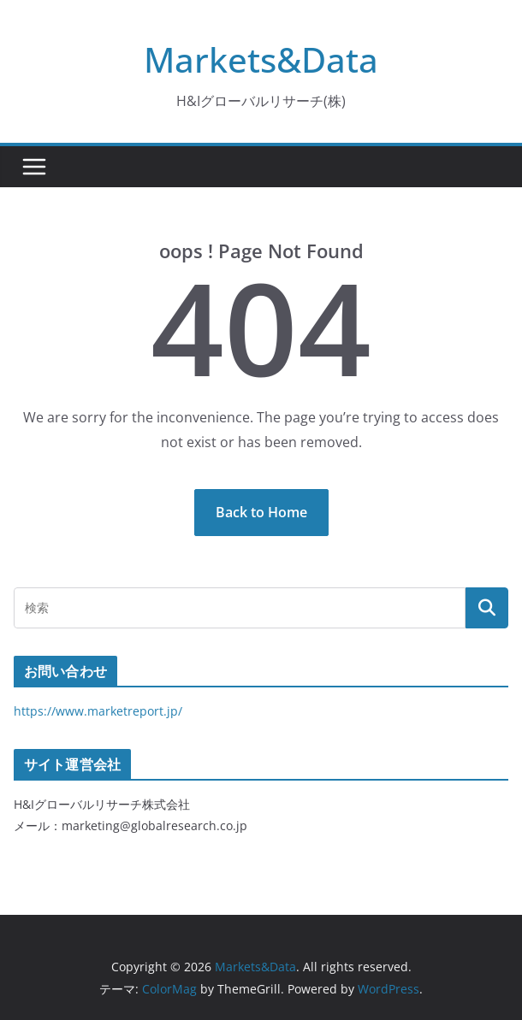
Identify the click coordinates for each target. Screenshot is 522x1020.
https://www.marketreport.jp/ (98, 711)
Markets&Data (261, 59)
